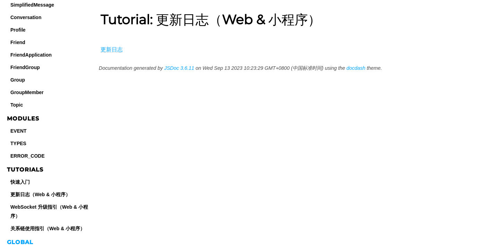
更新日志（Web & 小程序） (40, 194)
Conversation (25, 17)
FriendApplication (31, 55)
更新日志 (112, 49)
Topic (16, 105)
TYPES (18, 143)
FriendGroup (25, 67)
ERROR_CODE (27, 156)
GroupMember (27, 92)
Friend (17, 42)
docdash (356, 68)
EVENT (18, 131)
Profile (18, 30)
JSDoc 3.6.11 (179, 68)
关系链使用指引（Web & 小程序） (47, 228)
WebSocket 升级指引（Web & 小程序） (49, 211)
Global (20, 242)
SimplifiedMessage (32, 5)
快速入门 (20, 182)
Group (17, 80)
